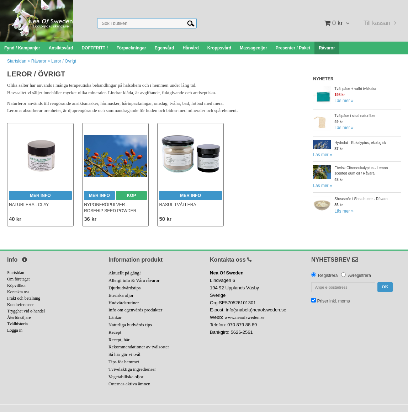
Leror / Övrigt (63, 61)
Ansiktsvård (61, 48)
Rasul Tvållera (177, 204)
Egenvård (164, 48)
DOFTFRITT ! (94, 48)
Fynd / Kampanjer (22, 48)
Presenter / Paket (293, 48)
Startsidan (16, 61)
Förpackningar (131, 48)
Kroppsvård (219, 48)
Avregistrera (359, 275)
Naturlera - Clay (29, 204)
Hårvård (190, 48)
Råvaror (327, 48)
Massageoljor (253, 48)
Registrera (328, 275)
